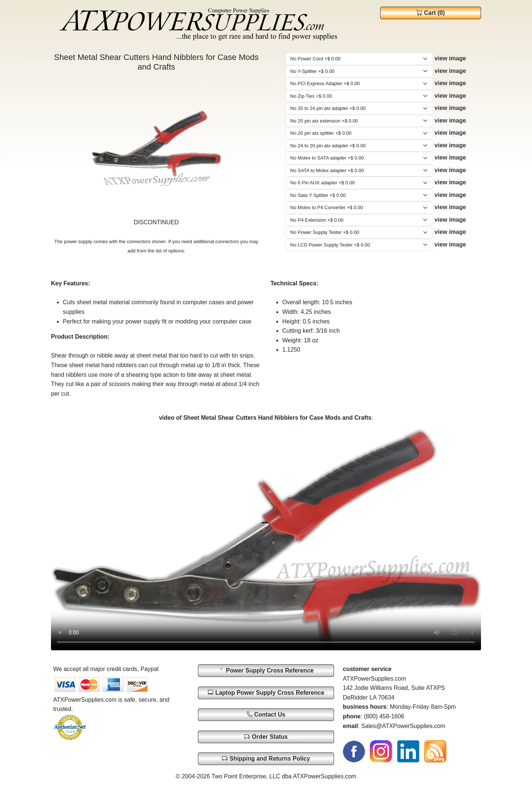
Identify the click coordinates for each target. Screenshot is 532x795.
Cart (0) (430, 13)
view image (450, 58)
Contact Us (266, 714)
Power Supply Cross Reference (266, 670)
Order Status (265, 737)
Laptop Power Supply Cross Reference (266, 692)
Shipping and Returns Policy (266, 758)
